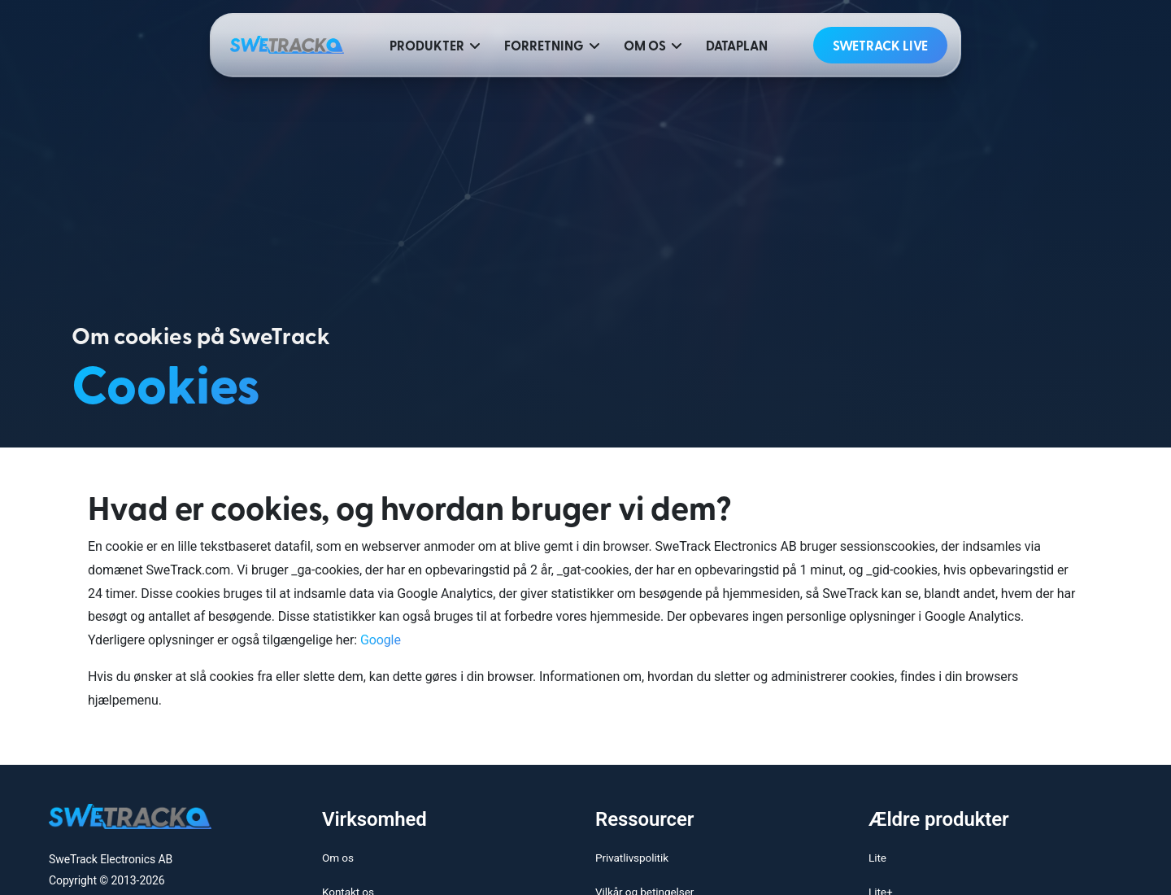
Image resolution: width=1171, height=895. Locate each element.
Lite (877, 857)
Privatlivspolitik (631, 857)
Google (380, 640)
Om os (338, 857)
